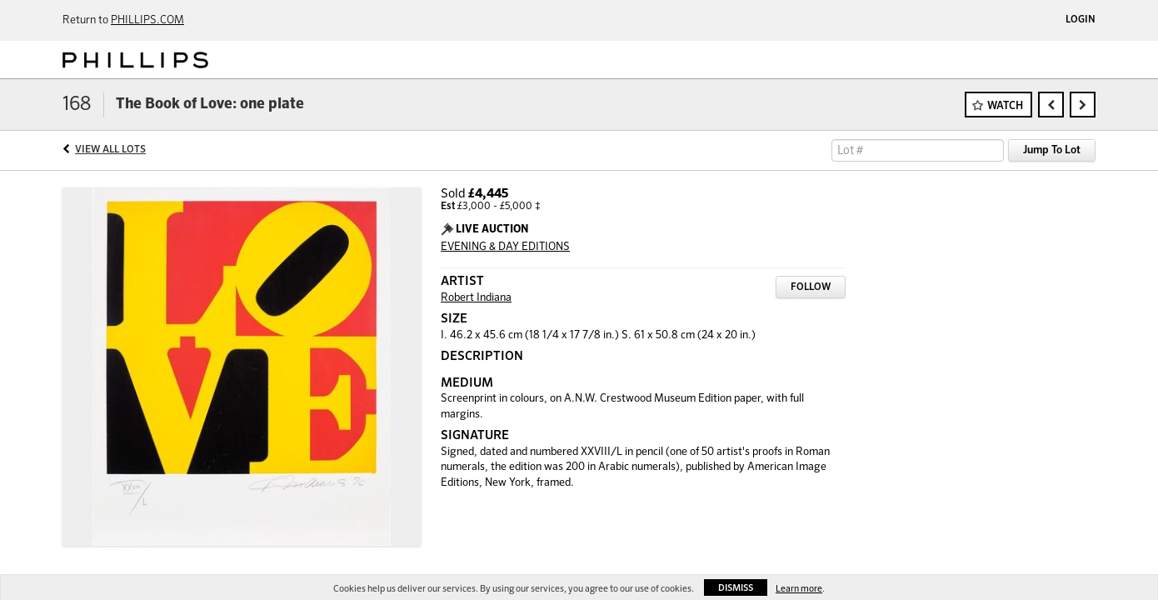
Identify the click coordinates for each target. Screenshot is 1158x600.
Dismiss (735, 587)
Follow (811, 287)
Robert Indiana (476, 297)
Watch (1005, 106)
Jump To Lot (1052, 150)
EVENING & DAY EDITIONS (505, 247)
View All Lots (110, 150)
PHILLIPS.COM (147, 20)
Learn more (799, 588)
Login (1081, 20)
